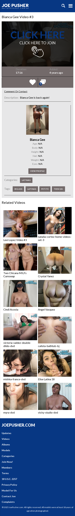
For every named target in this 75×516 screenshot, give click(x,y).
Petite (45, 189)
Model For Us (9, 490)
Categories (8, 456)
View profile (37, 171)
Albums (6, 444)
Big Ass (18, 189)
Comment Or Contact (15, 91)
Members (7, 467)
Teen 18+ (58, 189)
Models (6, 450)
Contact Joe (9, 496)
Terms (5, 473)
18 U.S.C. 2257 (9, 478)
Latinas (26, 180)
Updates (6, 433)
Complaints (8, 501)
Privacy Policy (9, 484)
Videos (6, 438)
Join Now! (7, 461)
